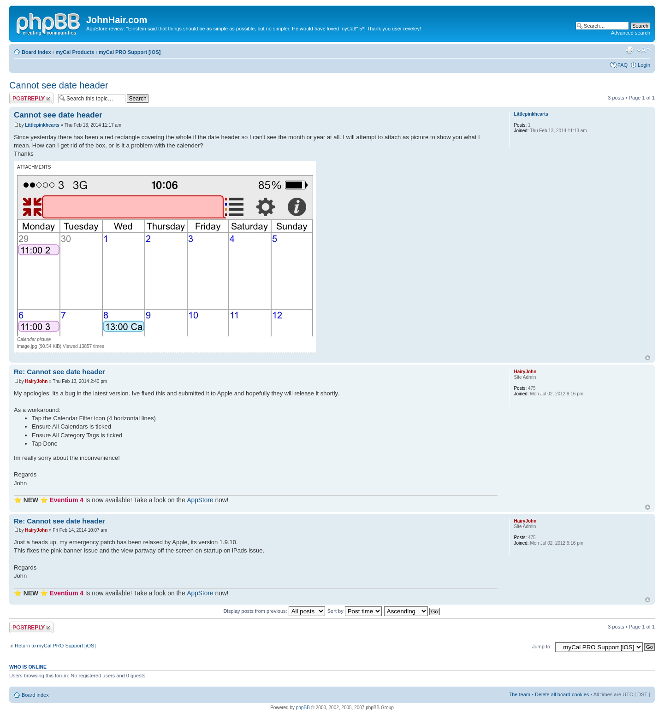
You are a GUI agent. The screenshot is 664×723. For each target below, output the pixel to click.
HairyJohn (36, 381)
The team (519, 694)
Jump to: (541, 646)
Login (644, 65)
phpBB (303, 707)
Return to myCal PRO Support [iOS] (55, 645)
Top (647, 357)
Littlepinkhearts (42, 125)
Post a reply (31, 98)
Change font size (643, 50)
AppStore (200, 500)
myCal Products (74, 52)
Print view (629, 50)
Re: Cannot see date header (59, 372)
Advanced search (630, 32)
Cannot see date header (58, 85)
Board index (36, 52)
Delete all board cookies (562, 694)
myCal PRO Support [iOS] (129, 52)
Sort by (354, 611)
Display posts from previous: (274, 611)
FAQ (622, 65)
